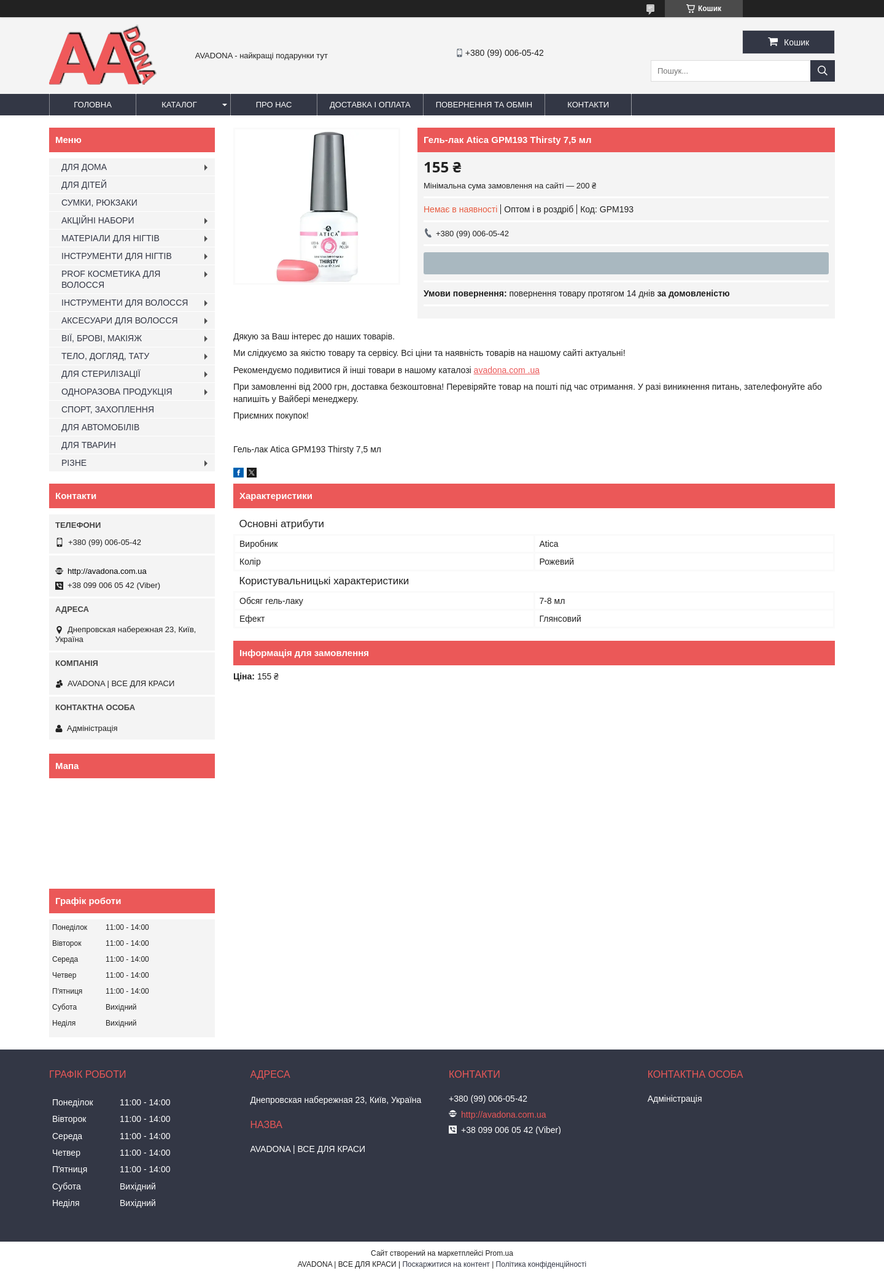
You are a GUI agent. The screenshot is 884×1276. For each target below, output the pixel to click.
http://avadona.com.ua (107, 571)
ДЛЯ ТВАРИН (88, 445)
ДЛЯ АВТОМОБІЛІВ (100, 427)
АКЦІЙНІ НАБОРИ (97, 220)
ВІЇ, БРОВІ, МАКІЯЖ (101, 338)
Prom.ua (499, 1253)
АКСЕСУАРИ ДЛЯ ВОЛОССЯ (119, 320)
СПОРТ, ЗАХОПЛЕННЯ (107, 409)
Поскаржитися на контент (445, 1264)
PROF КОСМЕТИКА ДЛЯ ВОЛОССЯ (110, 279)
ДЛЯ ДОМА (84, 167)
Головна (93, 104)
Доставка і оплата (370, 104)
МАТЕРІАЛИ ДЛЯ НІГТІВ (110, 238)
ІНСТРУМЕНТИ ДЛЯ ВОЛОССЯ (124, 302)
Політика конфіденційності (541, 1264)
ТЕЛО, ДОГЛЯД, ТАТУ (105, 356)
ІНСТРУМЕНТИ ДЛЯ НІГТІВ (116, 256)
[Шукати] (822, 71)
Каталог (178, 104)
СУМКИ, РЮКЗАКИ (99, 202)
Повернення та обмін (484, 104)
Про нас (274, 104)
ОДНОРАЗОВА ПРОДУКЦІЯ (117, 391)
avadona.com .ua (507, 370)
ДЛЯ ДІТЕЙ (84, 185)
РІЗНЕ (74, 463)
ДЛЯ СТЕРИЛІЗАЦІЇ (101, 374)
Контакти (588, 104)
